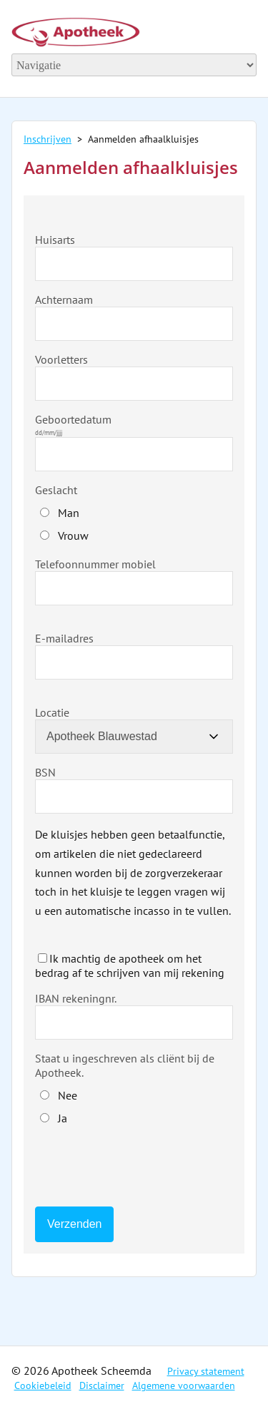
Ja (62, 1118)
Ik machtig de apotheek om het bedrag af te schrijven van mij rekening (129, 965)
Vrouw (73, 535)
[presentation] (143, 1167)
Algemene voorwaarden (183, 1385)
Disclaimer (101, 1385)
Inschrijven (47, 139)
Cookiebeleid (42, 1385)
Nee (67, 1095)
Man (68, 513)
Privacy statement (205, 1371)
